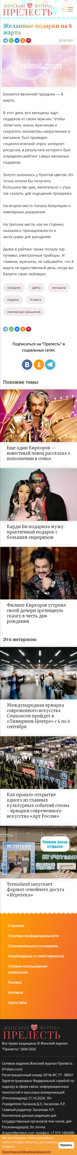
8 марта (35, 300)
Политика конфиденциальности (33, 936)
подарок (13, 300)
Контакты (15, 992)
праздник (14, 288)
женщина (59, 288)
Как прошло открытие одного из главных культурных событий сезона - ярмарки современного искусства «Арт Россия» (38, 805)
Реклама (15, 982)
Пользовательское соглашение (33, 946)
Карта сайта (17, 1002)
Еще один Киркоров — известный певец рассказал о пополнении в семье (38, 453)
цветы (36, 288)
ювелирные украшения (24, 312)
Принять (66, 1145)
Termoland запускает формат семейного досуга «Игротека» (35, 889)
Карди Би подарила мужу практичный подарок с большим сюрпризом (35, 532)
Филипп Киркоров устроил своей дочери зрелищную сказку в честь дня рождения (36, 613)
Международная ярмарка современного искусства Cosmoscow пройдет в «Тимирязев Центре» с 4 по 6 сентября (38, 716)
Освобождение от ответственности (36, 956)
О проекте (16, 926)
